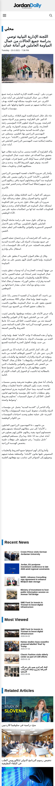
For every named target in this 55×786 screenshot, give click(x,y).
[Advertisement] (27, 490)
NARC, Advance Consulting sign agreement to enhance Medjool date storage (33, 579)
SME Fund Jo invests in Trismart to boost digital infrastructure (32, 604)
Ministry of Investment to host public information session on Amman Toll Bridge (35, 592)
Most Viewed (16, 620)
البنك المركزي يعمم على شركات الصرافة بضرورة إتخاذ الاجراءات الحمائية (34, 669)
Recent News (16, 542)
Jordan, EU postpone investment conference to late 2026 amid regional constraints (35, 566)
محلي (9, 29)
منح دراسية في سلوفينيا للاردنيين (19, 725)
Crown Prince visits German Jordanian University (34, 553)
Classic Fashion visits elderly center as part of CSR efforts (34, 655)
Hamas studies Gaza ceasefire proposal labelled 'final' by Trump (35, 644)
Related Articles (19, 691)
